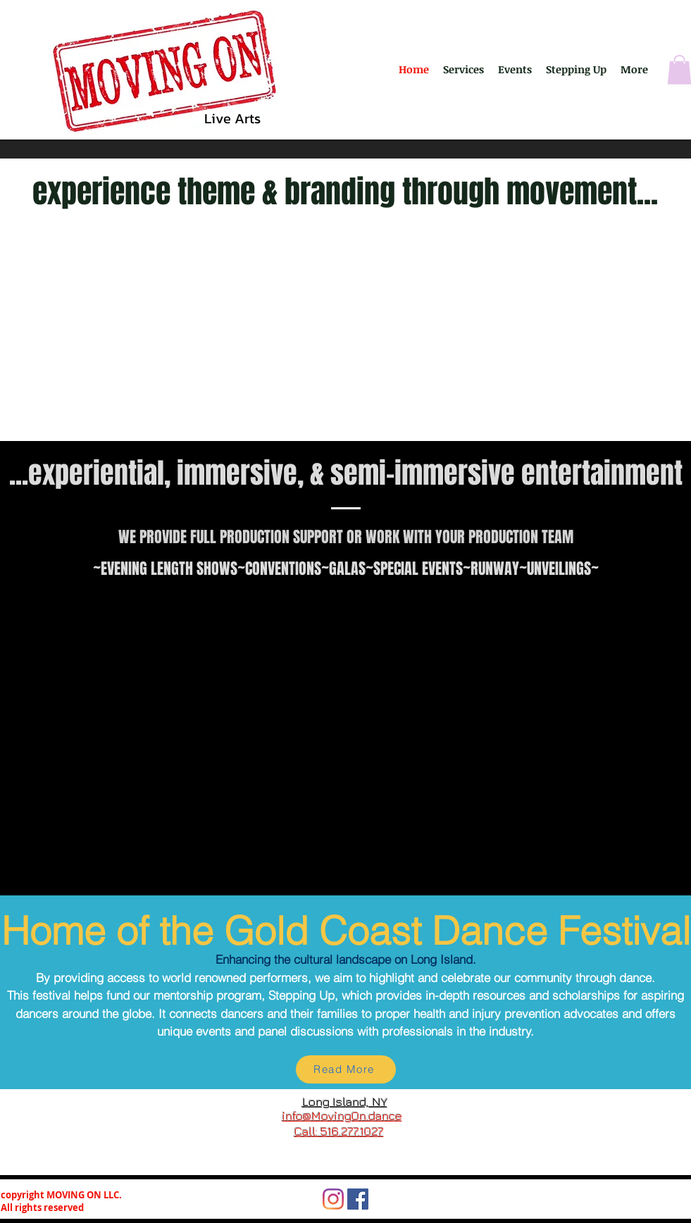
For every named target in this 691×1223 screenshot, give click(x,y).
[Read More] (346, 1069)
